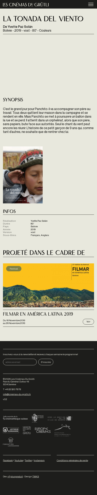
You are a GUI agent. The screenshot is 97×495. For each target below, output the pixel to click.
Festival (14, 268)
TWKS (35, 476)
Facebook (8, 460)
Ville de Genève (60, 418)
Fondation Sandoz (62, 430)
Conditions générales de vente (72, 460)
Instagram (39, 460)
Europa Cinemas (43, 430)
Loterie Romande (11, 430)
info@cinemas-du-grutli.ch (17, 394)
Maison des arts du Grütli (27, 430)
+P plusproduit (15, 476)
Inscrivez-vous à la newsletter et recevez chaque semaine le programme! (40, 354)
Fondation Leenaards (11, 442)
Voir (88, 321)
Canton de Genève (38, 418)
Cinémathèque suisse (15, 418)
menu (90, 5)
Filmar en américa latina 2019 (38, 314)
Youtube (18, 460)
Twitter (28, 460)
